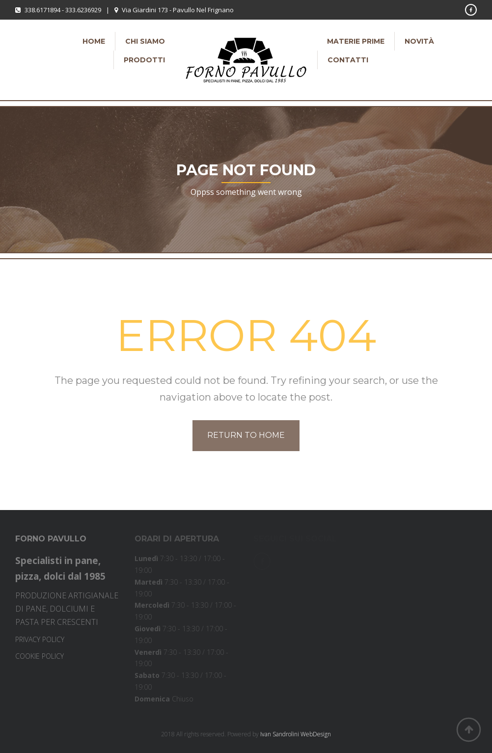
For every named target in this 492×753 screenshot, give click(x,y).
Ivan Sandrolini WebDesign (295, 734)
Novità (419, 41)
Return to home (246, 435)
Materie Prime (355, 41)
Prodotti (144, 59)
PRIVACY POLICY (39, 639)
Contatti (348, 59)
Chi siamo (145, 41)
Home (93, 41)
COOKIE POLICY (39, 656)
